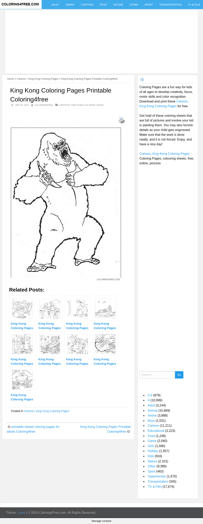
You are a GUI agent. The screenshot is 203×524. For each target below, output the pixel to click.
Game (152, 441)
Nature (118, 4)
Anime (152, 415)
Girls (151, 446)
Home (10, 78)
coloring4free (43, 105)
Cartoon (87, 4)
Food (103, 4)
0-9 (150, 395)
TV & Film (155, 486)
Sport (149, 4)
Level (21, 512)
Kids (151, 456)
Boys (151, 420)
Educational (156, 430)
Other (133, 4)
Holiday (153, 451)
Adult (55, 4)
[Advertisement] (100, 39)
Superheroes (157, 476)
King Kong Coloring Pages (43, 78)
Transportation (170, 4)
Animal (70, 4)
